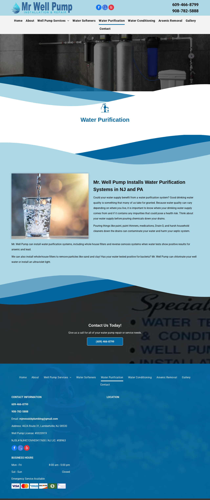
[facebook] (99, 8)
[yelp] (111, 8)
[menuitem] (18, 21)
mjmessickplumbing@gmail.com (38, 418)
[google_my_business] (105, 8)
